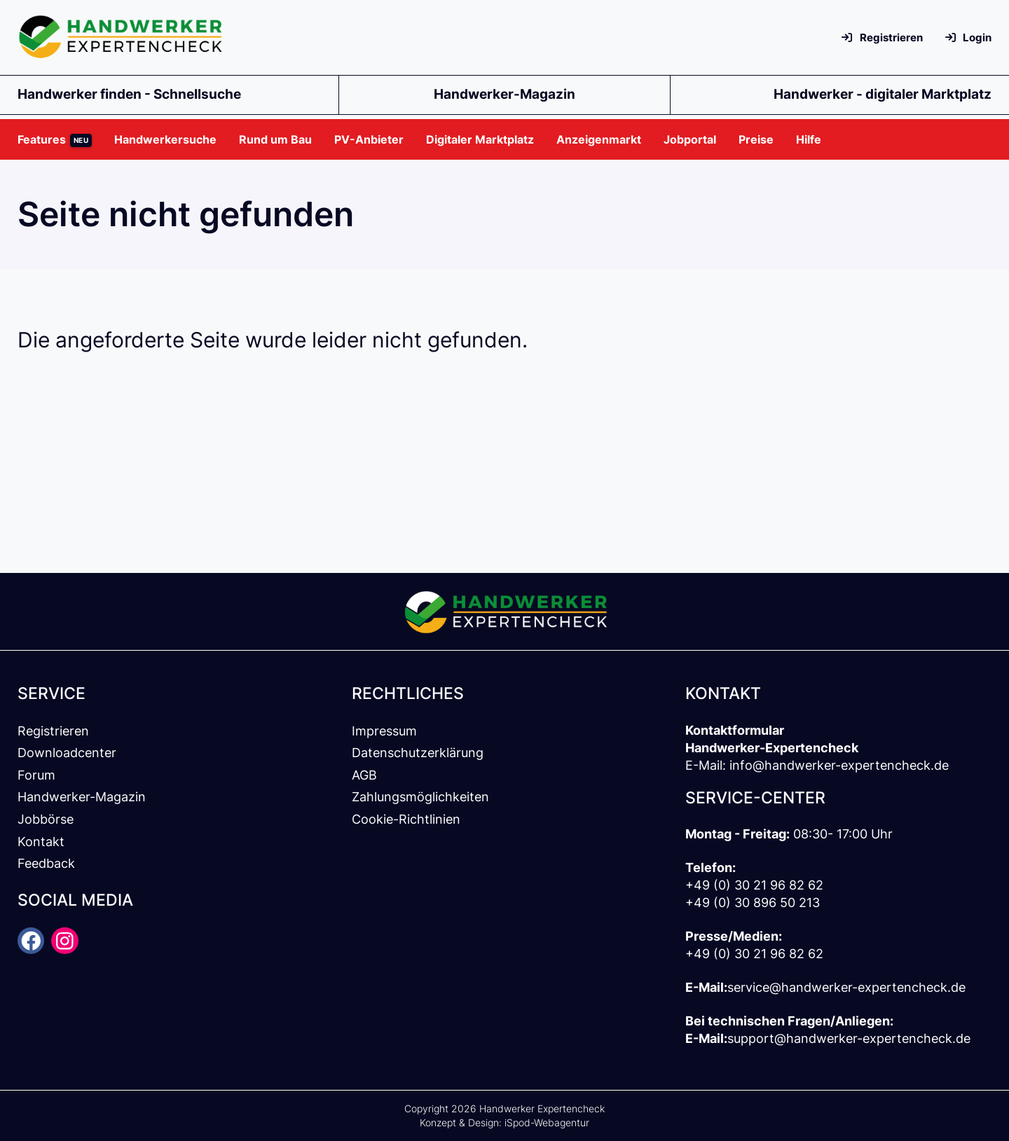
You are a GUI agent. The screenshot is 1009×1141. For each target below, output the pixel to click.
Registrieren (882, 37)
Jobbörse (46, 819)
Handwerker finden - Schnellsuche (129, 94)
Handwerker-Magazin (504, 94)
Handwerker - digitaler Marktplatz (882, 94)
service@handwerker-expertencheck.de (846, 987)
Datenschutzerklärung (417, 752)
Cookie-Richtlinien (406, 819)
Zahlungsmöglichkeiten (420, 796)
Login (968, 37)
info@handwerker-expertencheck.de (839, 765)
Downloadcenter (67, 752)
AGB (364, 775)
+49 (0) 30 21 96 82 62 (754, 885)
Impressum (384, 731)
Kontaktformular (734, 730)
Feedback (46, 863)
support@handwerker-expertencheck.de (848, 1038)
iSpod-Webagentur (546, 1122)
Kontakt (41, 841)
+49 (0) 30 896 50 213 (752, 902)
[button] (60, 139)
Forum (36, 775)
